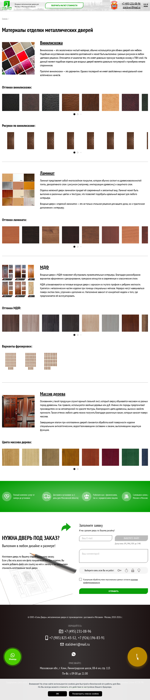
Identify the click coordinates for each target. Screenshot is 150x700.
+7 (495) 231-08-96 (131, 3)
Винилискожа (51, 43)
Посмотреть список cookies (85, 694)
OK (57, 694)
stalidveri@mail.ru (131, 7)
